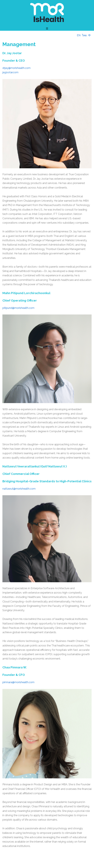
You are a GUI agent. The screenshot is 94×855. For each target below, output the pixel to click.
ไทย (84, 35)
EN (78, 35)
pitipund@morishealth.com (18, 307)
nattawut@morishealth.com (19, 488)
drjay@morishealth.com (16, 68)
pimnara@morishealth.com (18, 682)
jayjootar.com (10, 72)
